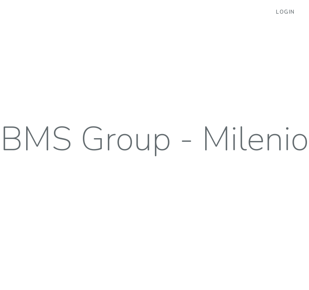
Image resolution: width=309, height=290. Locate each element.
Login (285, 12)
